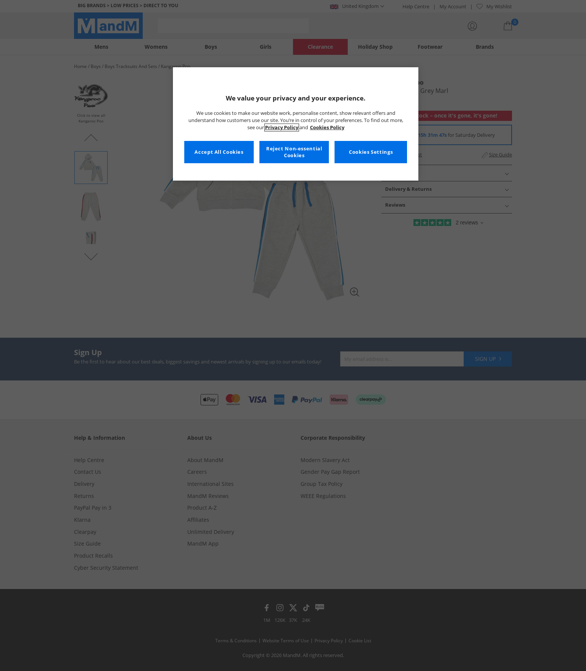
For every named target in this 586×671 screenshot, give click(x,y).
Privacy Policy (281, 127)
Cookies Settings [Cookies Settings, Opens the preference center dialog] (371, 152)
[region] (295, 124)
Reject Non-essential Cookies (294, 152)
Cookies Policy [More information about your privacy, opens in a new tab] (327, 127)
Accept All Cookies (218, 152)
